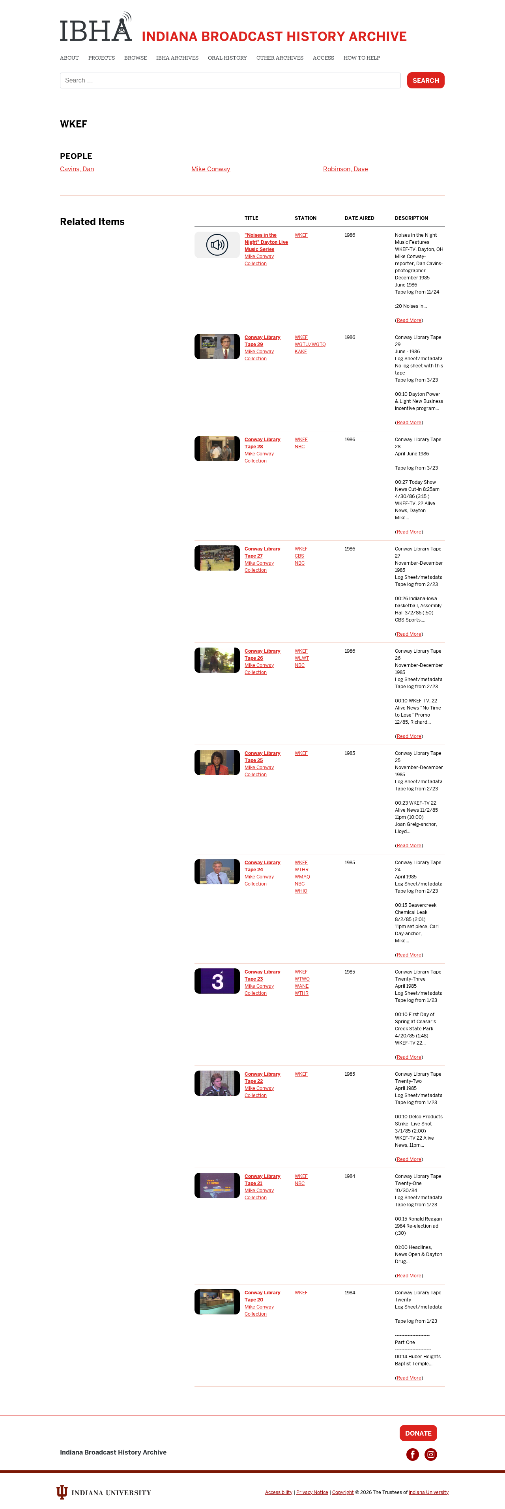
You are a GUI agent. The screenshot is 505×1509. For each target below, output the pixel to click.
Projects (101, 58)
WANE (302, 986)
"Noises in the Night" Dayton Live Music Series (266, 242)
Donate (418, 1433)
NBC (300, 447)
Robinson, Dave (345, 169)
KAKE (301, 351)
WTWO (302, 979)
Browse (135, 58)
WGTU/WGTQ (310, 344)
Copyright (343, 1492)
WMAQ (302, 877)
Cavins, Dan (77, 169)
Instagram (431, 1454)
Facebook (412, 1454)
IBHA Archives (177, 58)
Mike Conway (210, 169)
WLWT (302, 658)
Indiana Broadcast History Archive (274, 36)
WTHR (302, 870)
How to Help (362, 58)
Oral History (227, 58)
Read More (409, 320)
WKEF (301, 235)
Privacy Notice (312, 1492)
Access (323, 58)
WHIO (301, 891)
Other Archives (279, 58)
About (69, 58)
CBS (299, 556)
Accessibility (278, 1492)
